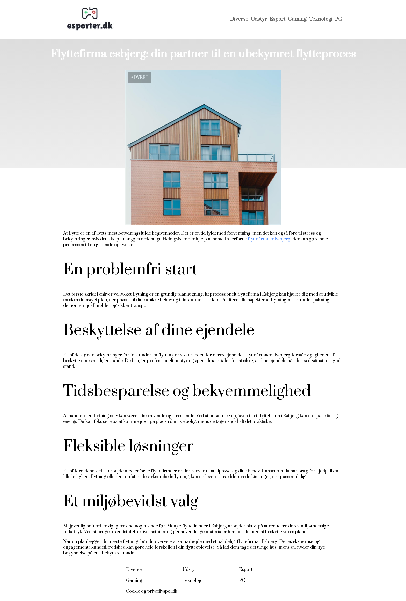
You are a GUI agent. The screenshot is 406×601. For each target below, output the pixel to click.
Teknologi (320, 19)
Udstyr (259, 19)
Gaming (297, 19)
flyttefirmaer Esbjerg (269, 239)
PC (338, 19)
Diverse (239, 19)
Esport (277, 19)
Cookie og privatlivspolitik (151, 591)
